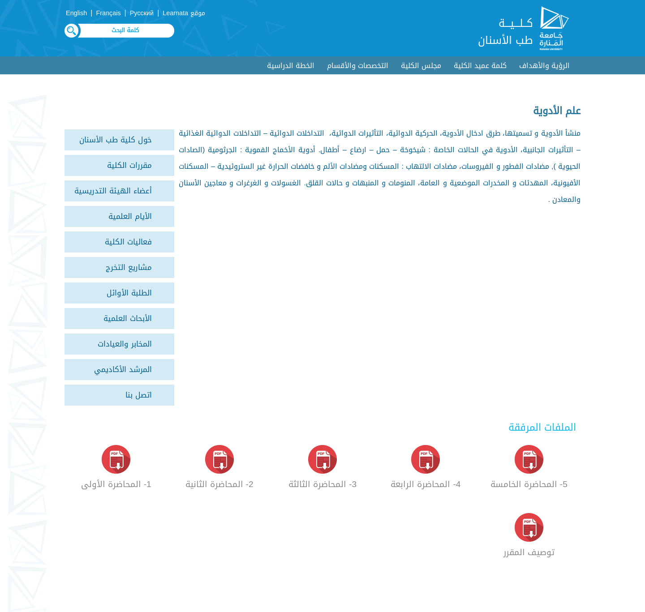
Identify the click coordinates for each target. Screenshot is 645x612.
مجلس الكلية (421, 66)
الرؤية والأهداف (544, 66)
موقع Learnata (184, 13)
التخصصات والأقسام (357, 66)
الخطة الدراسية (290, 66)
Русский (142, 13)
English (76, 13)
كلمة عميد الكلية (480, 66)
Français (108, 13)
